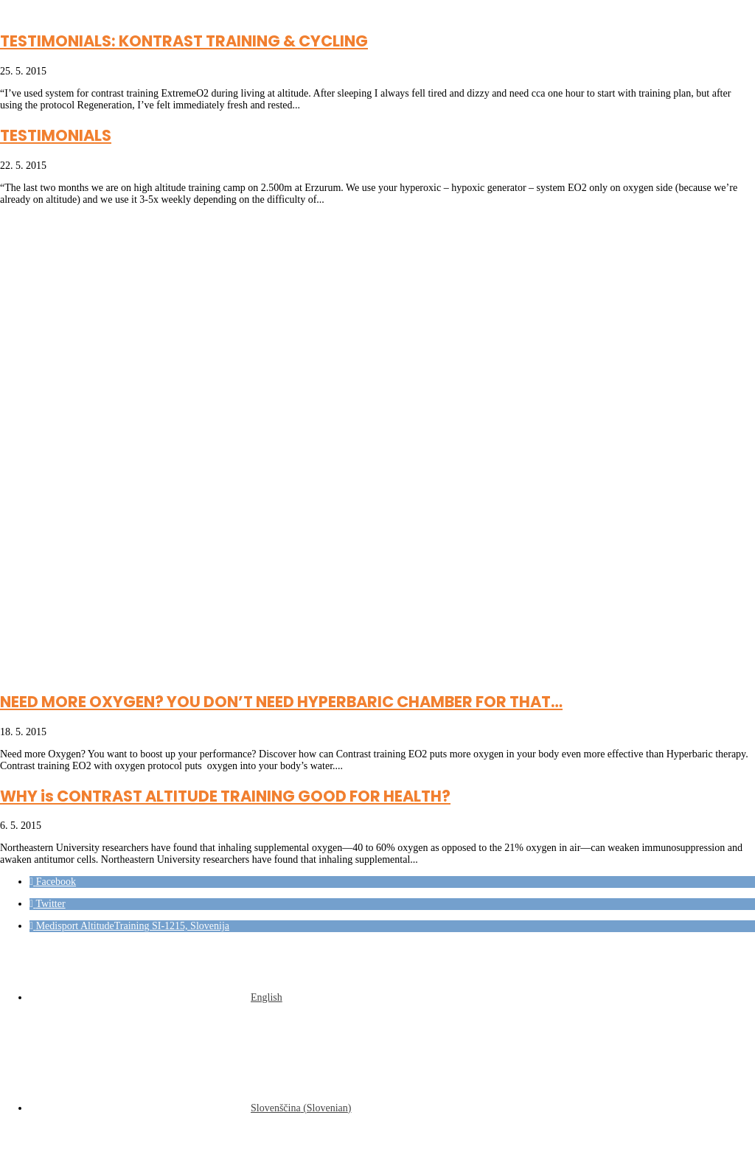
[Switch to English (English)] (155, 997)
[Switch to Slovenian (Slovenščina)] (190, 1108)
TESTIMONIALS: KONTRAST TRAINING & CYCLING (184, 41)
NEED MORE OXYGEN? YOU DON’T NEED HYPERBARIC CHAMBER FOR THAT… (281, 701)
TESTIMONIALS (55, 135)
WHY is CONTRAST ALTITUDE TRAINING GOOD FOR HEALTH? (225, 796)
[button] (52, 881)
